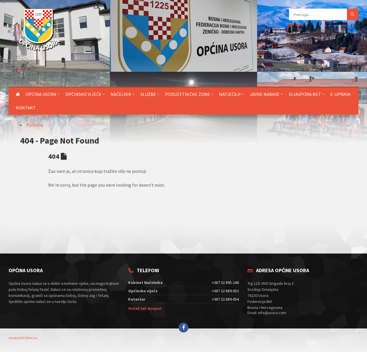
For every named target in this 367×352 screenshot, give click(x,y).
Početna (34, 125)
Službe (148, 94)
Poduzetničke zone (187, 94)
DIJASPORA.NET (305, 94)
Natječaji (230, 94)
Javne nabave (265, 94)
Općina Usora (41, 94)
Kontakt (26, 108)
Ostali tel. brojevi (144, 308)
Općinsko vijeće (83, 94)
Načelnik (121, 94)
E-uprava (340, 94)
